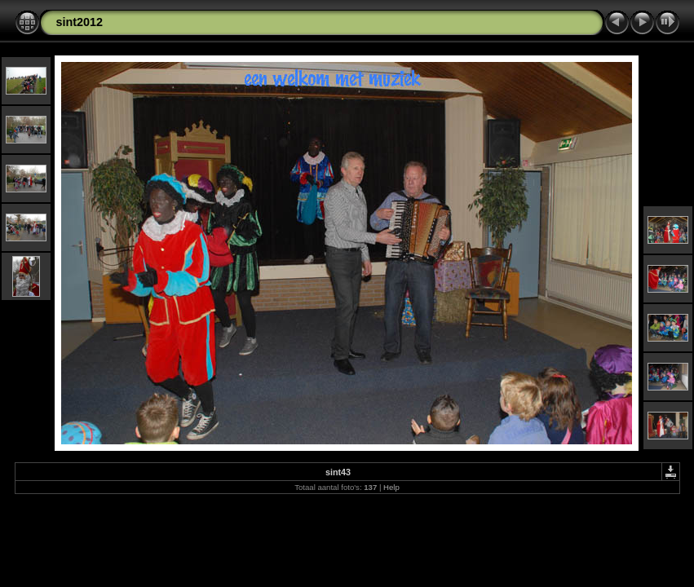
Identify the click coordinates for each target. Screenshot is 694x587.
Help (391, 487)
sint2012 (80, 22)
